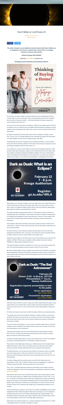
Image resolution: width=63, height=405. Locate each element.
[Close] (2, 2)
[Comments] (54, 43)
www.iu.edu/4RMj (12, 371)
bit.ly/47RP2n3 (30, 58)
